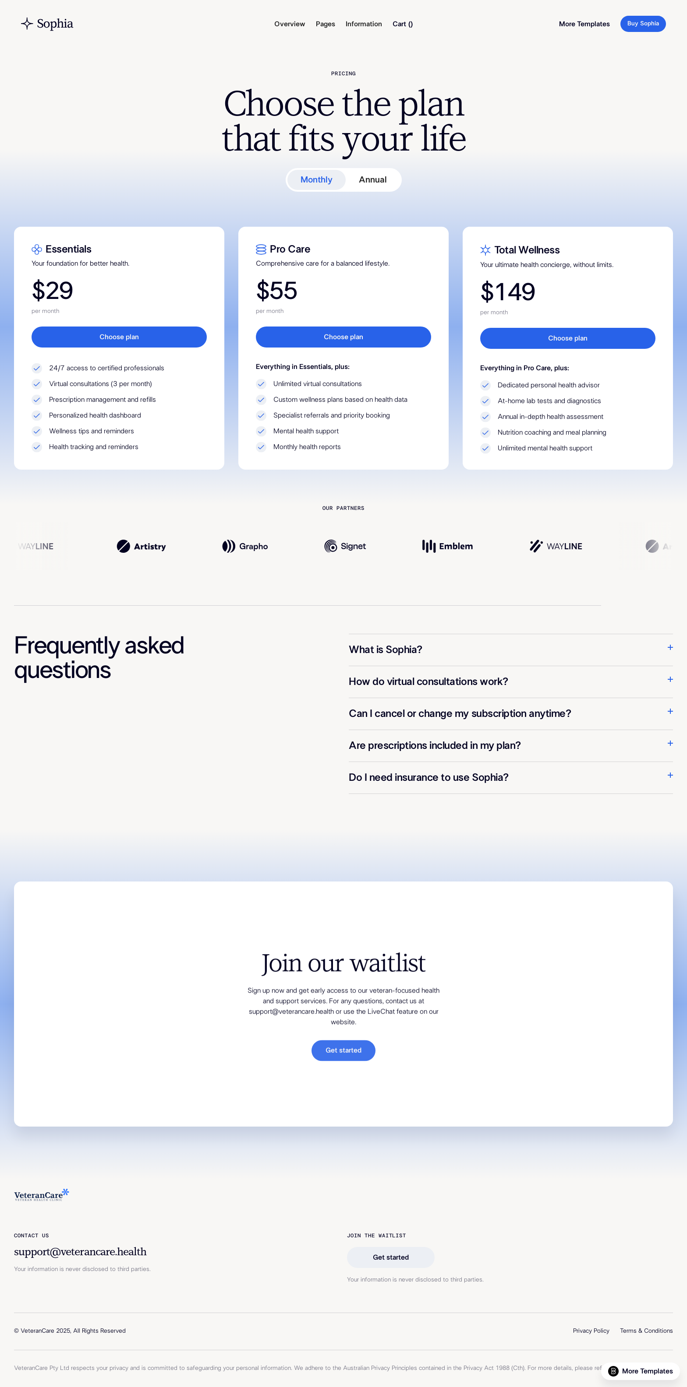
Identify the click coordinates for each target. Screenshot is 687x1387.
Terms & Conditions (646, 1331)
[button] (325, 24)
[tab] (316, 180)
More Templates (584, 24)
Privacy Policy (591, 1331)
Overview (289, 24)
